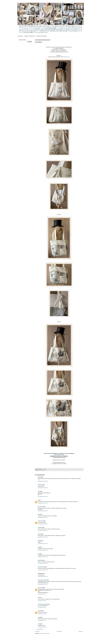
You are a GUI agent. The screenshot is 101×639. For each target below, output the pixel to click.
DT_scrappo (59, 27)
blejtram (69, 25)
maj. (38, 553)
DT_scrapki (52, 27)
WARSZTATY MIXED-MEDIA (42, 36)
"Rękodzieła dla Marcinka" (59, 454)
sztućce (25, 31)
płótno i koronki (71, 28)
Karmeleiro (40, 527)
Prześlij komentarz (40, 629)
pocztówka (78, 28)
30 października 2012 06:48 (43, 584)
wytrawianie (21, 32)
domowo (32, 27)
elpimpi (39, 477)
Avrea (39, 491)
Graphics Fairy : (67, 56)
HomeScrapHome (41, 566)
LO (40, 28)
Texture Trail (40, 587)
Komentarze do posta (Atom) (44, 633)
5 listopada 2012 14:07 (42, 594)
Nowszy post (37, 631)
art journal (43, 25)
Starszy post (81, 631)
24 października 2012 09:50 (43, 487)
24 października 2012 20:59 (43, 563)
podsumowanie (26, 29)
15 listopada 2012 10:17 (42, 620)
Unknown (39, 610)
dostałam (36, 27)
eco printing (65, 27)
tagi (33, 31)
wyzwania (26, 32)
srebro (63, 29)
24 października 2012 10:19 (43, 503)
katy (38, 547)
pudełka (36, 29)
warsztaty (42, 31)
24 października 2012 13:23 (43, 523)
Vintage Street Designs (42, 580)
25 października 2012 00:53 (43, 569)
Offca (39, 514)
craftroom (20, 27)
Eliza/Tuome (40, 484)
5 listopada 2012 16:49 (42, 600)
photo (65, 28)
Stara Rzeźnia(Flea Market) (70, 29)
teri (38, 597)
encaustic (70, 27)
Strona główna (20, 36)
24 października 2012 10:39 (43, 510)
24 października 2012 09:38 (43, 481)
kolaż (36, 28)
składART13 (40, 560)
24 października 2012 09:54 (43, 496)
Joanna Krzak (40, 520)
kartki (33, 28)
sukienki (20, 31)
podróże (20, 29)
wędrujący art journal (55, 31)
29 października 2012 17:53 (43, 576)
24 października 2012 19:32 (43, 556)
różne (40, 29)
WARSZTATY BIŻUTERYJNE (30, 36)
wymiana (73, 31)
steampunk (79, 29)
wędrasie (47, 31)
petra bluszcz (40, 506)
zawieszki (39, 32)
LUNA (39, 623)
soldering (51, 29)
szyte (29, 31)
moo (57, 28)
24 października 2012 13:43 (43, 537)
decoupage (25, 27)
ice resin (29, 28)
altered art (27, 26)
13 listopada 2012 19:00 (42, 613)
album (20, 25)
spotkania (58, 29)
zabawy (34, 32)
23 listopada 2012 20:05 (42, 626)
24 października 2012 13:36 (43, 530)
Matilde (39, 540)
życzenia (44, 32)
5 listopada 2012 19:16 (42, 607)
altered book (36, 25)
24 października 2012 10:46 (43, 517)
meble (43, 28)
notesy (60, 28)
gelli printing (20, 28)
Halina (39, 617)
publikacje (31, 29)
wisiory (63, 31)
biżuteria (63, 25)
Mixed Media (49, 28)
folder (79, 27)
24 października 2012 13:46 (43, 543)
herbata (25, 28)
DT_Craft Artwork (43, 27)
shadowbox (46, 29)
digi (28, 27)
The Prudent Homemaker (42, 604)
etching (75, 27)
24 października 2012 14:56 (43, 550)
